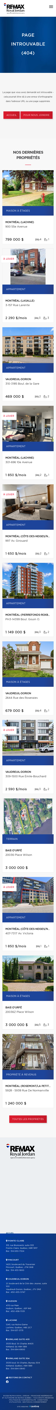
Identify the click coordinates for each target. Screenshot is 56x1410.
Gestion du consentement (34, 1402)
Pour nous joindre (36, 115)
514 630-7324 (17, 1251)
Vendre (10, 1274)
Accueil (11, 115)
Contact (10, 1294)
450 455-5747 (18, 1292)
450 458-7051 (18, 1311)
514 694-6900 (18, 1350)
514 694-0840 (18, 1369)
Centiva (34, 1406)
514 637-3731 (17, 1330)
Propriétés (12, 1238)
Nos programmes (15, 1258)
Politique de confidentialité (22, 1400)
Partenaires (12, 1253)
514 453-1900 (17, 1270)
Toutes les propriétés (28, 1119)
